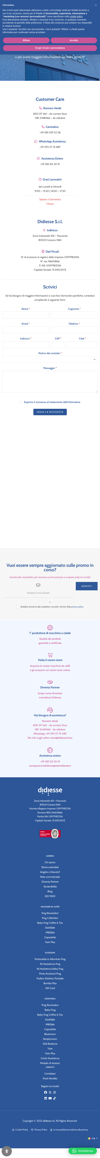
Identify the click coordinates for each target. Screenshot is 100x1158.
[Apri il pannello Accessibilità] (7, 1151)
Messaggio (50, 368)
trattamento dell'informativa (64, 402)
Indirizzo (25, 338)
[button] (83, 1148)
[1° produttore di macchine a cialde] (50, 640)
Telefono (74, 323)
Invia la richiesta (50, 412)
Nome (26, 308)
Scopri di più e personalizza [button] (50, 48)
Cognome (74, 308)
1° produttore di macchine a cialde (50, 645)
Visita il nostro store (50, 672)
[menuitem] (93, 1138)
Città (82, 338)
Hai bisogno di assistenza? (50, 727)
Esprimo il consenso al (50, 402)
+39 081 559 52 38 (50, 132)
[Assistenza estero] (50, 762)
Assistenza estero (50, 768)
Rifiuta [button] (26, 40)
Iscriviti (86, 598)
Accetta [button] (74, 40)
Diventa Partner (50, 699)
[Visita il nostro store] (50, 667)
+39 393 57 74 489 (50, 147)
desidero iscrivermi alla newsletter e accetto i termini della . (50, 618)
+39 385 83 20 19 (50, 164)
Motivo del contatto (50, 353)
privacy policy (77, 618)
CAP (58, 338)
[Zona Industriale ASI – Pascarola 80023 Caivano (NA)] (50, 487)
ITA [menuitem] (93, 1138)
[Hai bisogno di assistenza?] (50, 722)
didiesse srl (49, 1120)
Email (26, 323)
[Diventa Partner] (50, 694)
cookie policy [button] (76, 16)
